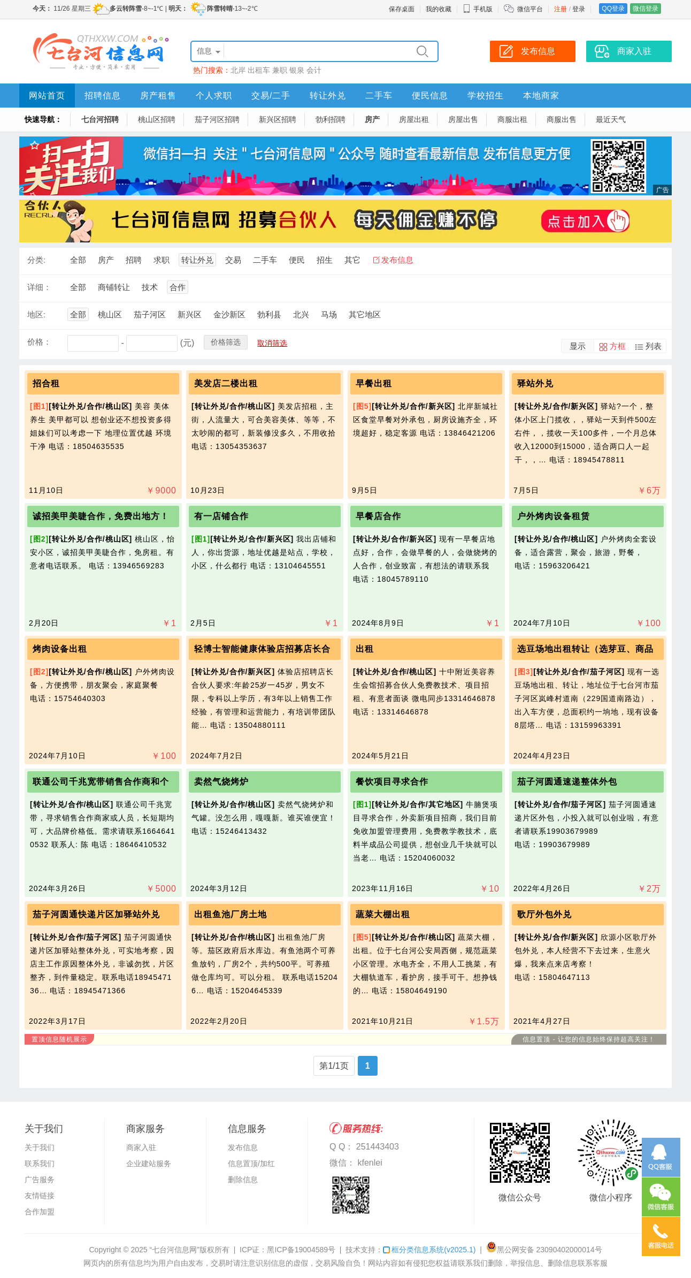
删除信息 (243, 1179)
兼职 (279, 70)
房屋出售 (463, 119)
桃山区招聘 (156, 119)
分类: (36, 259)
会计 (313, 70)
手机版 (478, 9)
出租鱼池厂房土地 (230, 914)
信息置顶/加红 (251, 1163)
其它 (352, 259)
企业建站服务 (148, 1163)
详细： (39, 287)
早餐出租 (374, 383)
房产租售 (158, 95)
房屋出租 (414, 119)
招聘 (134, 259)
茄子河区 (150, 314)
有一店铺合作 (221, 516)
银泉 (296, 70)
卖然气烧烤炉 (221, 781)
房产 (372, 119)
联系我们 (40, 1163)
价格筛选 (226, 342)
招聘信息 (103, 95)
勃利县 (269, 314)
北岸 (238, 70)
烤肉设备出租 (60, 648)
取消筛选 (272, 343)
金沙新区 (229, 314)
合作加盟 (40, 1211)
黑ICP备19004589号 (301, 1249)
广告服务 (40, 1179)
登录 (578, 9)
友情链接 (40, 1195)
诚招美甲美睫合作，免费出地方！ (101, 516)
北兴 (301, 314)
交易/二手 (270, 95)
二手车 (379, 95)
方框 (618, 346)
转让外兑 (328, 95)
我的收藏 (438, 9)
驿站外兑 (535, 383)
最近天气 (611, 119)
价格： (39, 341)
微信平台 (530, 9)
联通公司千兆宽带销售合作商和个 (101, 781)
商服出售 (562, 119)
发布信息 (397, 259)
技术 (150, 287)
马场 (329, 314)
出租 (365, 648)
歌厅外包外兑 (544, 914)
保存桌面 (401, 9)
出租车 (259, 70)
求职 (161, 259)
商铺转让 (114, 287)
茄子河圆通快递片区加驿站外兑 (96, 914)
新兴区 (190, 314)
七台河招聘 (100, 119)
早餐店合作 (378, 516)
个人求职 (214, 95)
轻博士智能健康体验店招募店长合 (262, 648)
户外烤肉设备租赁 (553, 516)
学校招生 (485, 95)
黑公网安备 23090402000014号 (544, 1249)
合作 (178, 287)
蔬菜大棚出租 (383, 914)
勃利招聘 (331, 119)
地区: (36, 314)
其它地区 (365, 314)
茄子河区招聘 (217, 119)
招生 (325, 259)
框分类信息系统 (429, 1249)
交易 (233, 259)
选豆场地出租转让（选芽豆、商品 (585, 648)
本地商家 (541, 95)
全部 (78, 259)
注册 (560, 9)
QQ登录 (613, 8)
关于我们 (40, 1147)
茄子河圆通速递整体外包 (567, 781)
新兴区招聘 (277, 119)
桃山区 (110, 314)
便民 (297, 259)
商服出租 (512, 119)
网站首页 (47, 95)
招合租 (46, 383)
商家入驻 (141, 1147)
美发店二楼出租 (226, 383)
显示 (578, 346)
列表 (654, 346)
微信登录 (645, 8)
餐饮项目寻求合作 (392, 781)
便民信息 (430, 95)
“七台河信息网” (174, 1249)
